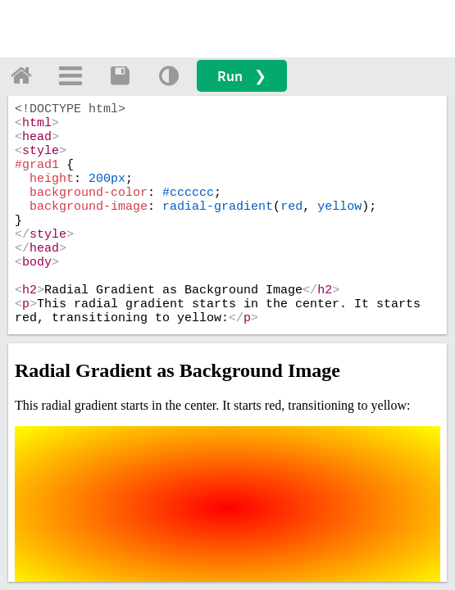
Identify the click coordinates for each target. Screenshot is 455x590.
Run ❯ (241, 75)
